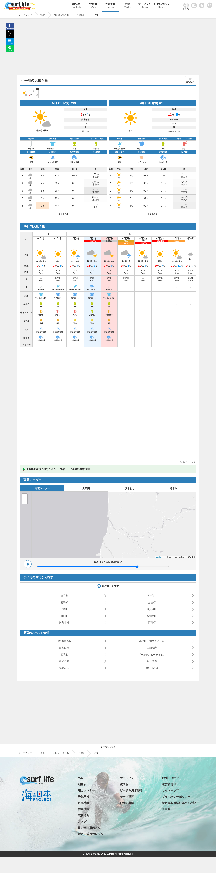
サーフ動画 (127, 796)
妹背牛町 (64, 622)
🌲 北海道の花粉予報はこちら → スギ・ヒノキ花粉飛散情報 (56, 469)
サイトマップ (170, 790)
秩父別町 (152, 609)
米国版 (166, 809)
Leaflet (158, 557)
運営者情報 (169, 784)
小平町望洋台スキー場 (151, 641)
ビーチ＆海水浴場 (131, 790)
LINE (10, 50)
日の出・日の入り (89, 827)
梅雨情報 (83, 809)
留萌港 (64, 654)
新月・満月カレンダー (92, 834)
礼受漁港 (64, 661)
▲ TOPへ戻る (108, 747)
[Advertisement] (108, 47)
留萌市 (64, 595)
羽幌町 (64, 616)
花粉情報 (83, 815)
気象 (127, 6)
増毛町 (152, 595)
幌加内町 (152, 616)
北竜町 (64, 609)
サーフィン (144, 6)
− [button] (25, 501)
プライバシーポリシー (176, 796)
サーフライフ (25, 753)
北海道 (80, 753)
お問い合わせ (161, 6)
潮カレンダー (86, 790)
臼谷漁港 (64, 647)
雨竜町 (152, 622)
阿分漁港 (152, 661)
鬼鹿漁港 (64, 668)
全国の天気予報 (61, 753)
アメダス (83, 821)
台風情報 (83, 803)
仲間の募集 (127, 803)
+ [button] (25, 496)
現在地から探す (110, 586)
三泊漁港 (152, 647)
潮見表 (76, 6)
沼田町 (64, 602)
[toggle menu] (210, 4)
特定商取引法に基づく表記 (179, 803)
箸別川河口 (152, 668)
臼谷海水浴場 (64, 641)
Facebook (10, 28)
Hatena (10, 43)
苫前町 (152, 602)
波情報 (93, 6)
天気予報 (110, 6)
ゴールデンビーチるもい (151, 654)
